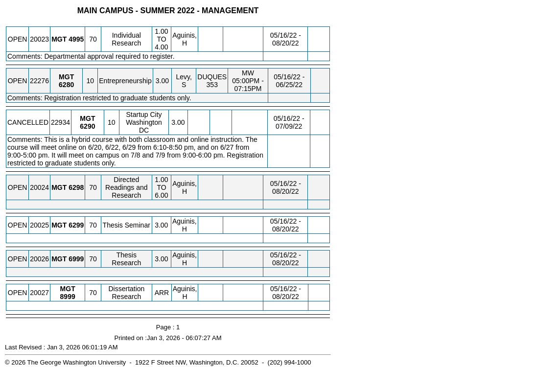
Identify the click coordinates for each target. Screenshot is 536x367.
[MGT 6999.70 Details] (76, 259)
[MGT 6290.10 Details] (87, 126)
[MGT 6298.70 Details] (76, 187)
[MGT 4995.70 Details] (76, 39)
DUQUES (212, 77)
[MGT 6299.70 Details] (76, 225)
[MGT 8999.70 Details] (67, 296)
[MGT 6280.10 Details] (66, 85)
